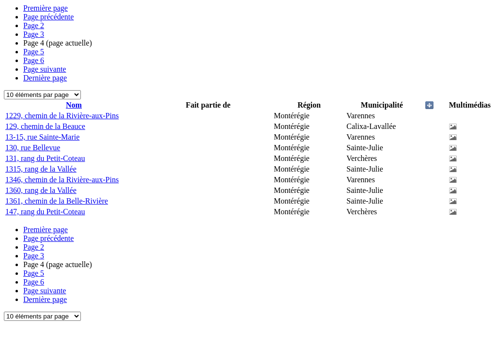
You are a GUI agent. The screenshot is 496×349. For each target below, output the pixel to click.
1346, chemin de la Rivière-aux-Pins (62, 179)
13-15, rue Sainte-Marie (42, 137)
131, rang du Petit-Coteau (45, 158)
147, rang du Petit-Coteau (45, 211)
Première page (45, 8)
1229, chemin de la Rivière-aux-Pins (62, 115)
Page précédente (48, 17)
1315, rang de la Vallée (41, 169)
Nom (74, 105)
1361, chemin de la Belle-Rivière (56, 201)
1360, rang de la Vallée (41, 190)
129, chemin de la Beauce (45, 126)
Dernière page (45, 78)
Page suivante (44, 69)
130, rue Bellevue (32, 147)
